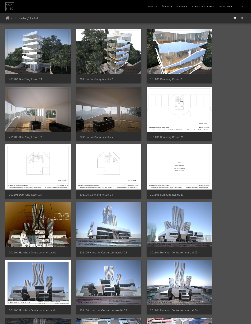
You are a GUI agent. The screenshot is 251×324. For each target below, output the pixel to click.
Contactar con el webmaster (136, 308)
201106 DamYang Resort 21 (25, 72)
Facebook (134, 317)
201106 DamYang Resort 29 (25, 175)
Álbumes (166, 6)
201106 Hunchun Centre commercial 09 (94, 278)
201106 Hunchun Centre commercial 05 (94, 227)
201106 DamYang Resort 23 (148, 72)
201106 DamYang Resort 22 (87, 72)
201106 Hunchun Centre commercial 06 (155, 227)
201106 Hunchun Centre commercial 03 (217, 175)
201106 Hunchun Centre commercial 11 (217, 278)
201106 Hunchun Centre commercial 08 (32, 278)
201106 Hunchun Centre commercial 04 (32, 227)
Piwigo (120, 308)
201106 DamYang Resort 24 (209, 72)
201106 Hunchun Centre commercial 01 (94, 175)
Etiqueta (19, 18)
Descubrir (180, 6)
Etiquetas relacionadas (202, 6)
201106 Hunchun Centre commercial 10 (155, 278)
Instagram (121, 317)
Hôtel (34, 18)
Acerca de (152, 6)
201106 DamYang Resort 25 (25, 124)
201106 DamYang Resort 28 (209, 124)
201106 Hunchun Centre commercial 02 (155, 175)
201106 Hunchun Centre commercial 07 (217, 227)
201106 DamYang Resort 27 (148, 124)
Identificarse (224, 6)
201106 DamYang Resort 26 (87, 124)
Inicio (7, 18)
